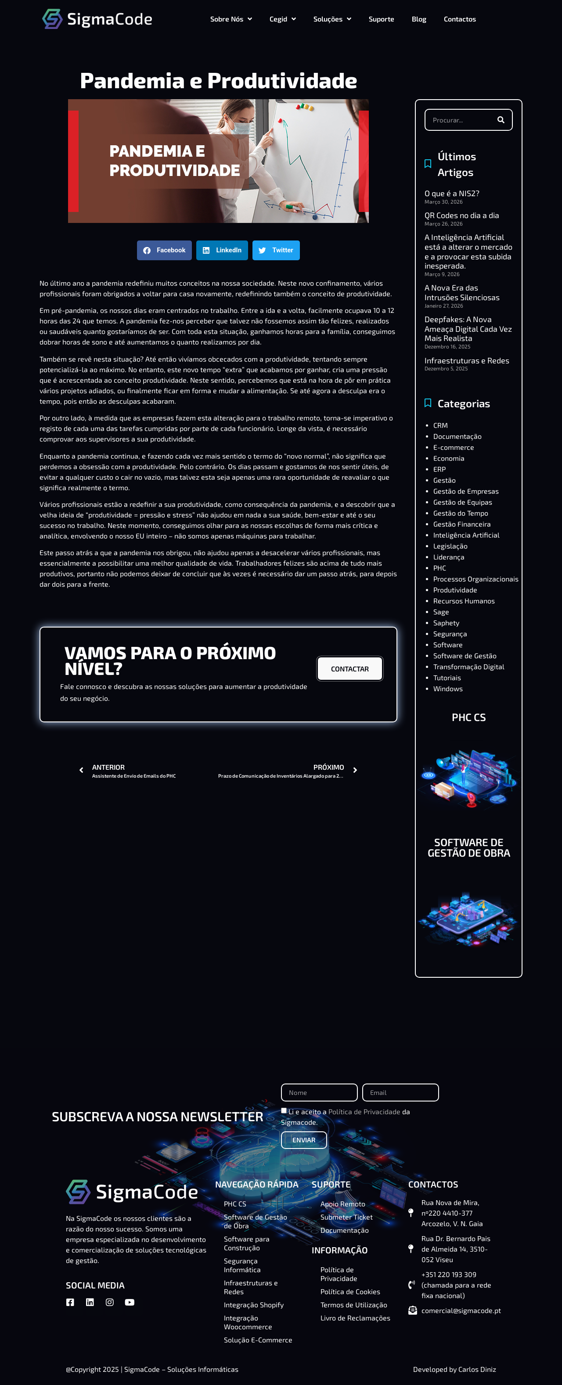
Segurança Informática (242, 1265)
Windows (448, 688)
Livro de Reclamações (355, 1317)
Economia (449, 458)
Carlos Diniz (477, 1369)
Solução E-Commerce (258, 1339)
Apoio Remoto (343, 1203)
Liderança (449, 557)
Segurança (450, 633)
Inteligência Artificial (466, 535)
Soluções (332, 19)
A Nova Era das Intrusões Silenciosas (462, 292)
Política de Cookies (350, 1291)
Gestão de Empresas (466, 491)
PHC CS (469, 716)
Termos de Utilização (354, 1304)
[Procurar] (501, 120)
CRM (440, 425)
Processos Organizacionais (476, 578)
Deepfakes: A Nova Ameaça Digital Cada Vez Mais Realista (468, 328)
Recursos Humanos (464, 600)
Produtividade (455, 589)
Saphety (446, 622)
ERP (439, 469)
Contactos (460, 18)
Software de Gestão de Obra (255, 1221)
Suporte (381, 18)
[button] (164, 250)
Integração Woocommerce (248, 1322)
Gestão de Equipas (462, 502)
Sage (441, 611)
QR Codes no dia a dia (462, 215)
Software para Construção (247, 1243)
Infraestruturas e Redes (467, 360)
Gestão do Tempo (460, 513)
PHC (439, 567)
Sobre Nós (231, 19)
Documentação (457, 436)
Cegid (283, 19)
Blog (419, 18)
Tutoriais (447, 677)
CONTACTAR (350, 668)
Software (448, 644)
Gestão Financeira (462, 524)
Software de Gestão (465, 655)
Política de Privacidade (364, 1111)
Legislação (450, 546)
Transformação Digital (468, 666)
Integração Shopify (254, 1304)
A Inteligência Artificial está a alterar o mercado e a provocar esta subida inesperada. (468, 251)
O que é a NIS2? (452, 193)
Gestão (444, 480)
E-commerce (453, 447)
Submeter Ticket (347, 1217)
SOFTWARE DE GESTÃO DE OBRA (469, 847)
